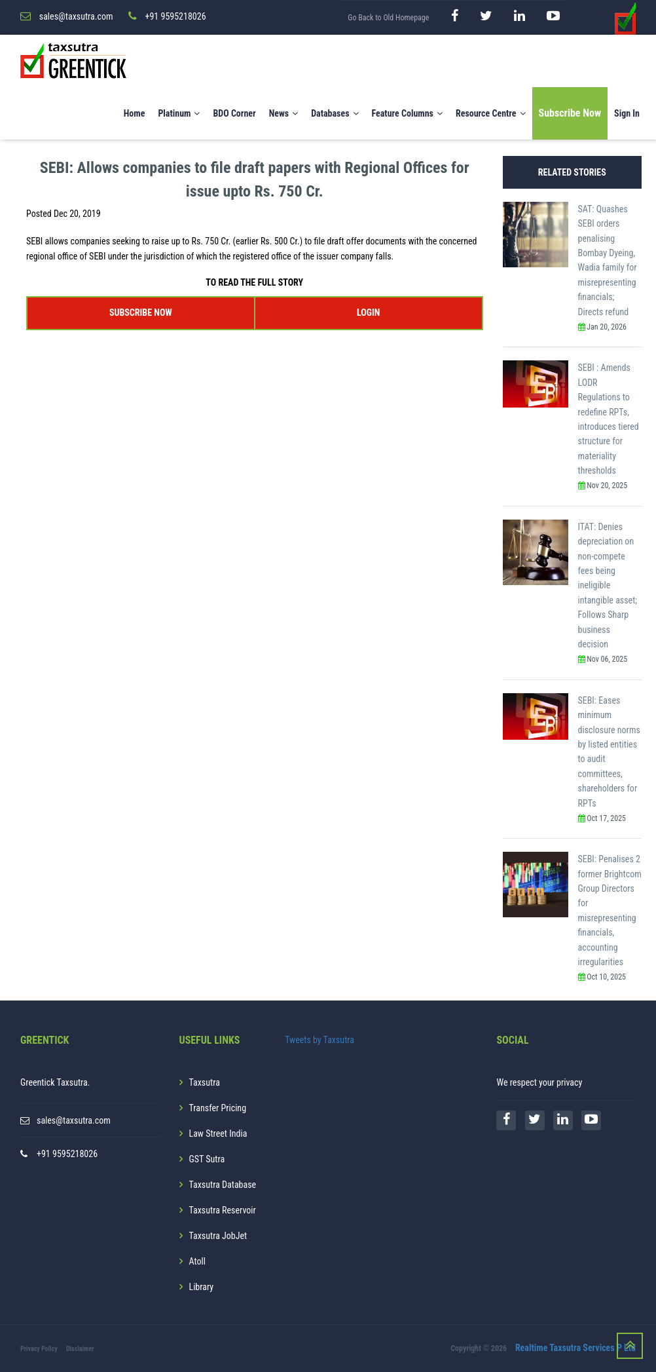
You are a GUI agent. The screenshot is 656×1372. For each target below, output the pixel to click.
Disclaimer (80, 1348)
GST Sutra (207, 1159)
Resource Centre (491, 113)
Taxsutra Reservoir (222, 1210)
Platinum (179, 113)
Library (201, 1287)
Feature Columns (407, 113)
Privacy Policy (39, 1348)
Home (134, 113)
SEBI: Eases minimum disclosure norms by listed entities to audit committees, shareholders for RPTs (609, 752)
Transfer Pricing (218, 1108)
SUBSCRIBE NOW (140, 312)
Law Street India (218, 1133)
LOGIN (368, 312)
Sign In (627, 113)
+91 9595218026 (67, 1154)
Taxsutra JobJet (218, 1235)
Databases (334, 113)
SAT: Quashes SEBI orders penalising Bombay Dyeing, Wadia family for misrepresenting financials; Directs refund (607, 260)
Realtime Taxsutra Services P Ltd (575, 1348)
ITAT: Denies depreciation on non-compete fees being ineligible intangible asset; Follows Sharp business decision (608, 585)
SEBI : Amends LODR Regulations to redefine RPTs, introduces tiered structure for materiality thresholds (608, 419)
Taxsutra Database (223, 1184)
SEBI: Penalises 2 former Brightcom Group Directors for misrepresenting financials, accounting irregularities (610, 910)
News (284, 113)
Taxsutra (204, 1082)
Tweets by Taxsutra (319, 1040)
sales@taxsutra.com (74, 1120)
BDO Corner (234, 113)
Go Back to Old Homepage (388, 17)
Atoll (197, 1261)
